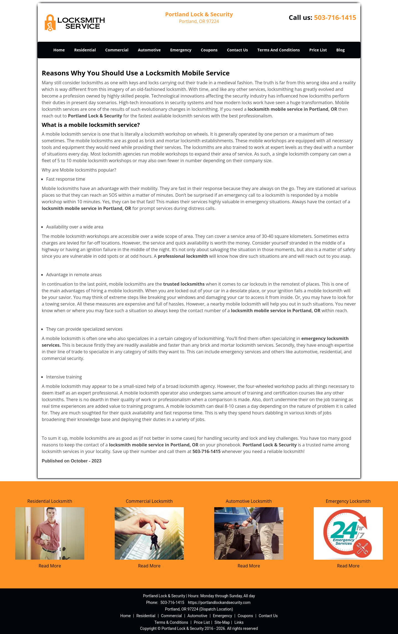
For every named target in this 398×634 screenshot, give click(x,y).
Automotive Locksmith (249, 501)
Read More (49, 566)
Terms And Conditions (278, 49)
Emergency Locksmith (348, 501)
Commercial (117, 49)
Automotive (149, 49)
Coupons (209, 49)
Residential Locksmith (49, 501)
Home (59, 49)
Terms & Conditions (171, 622)
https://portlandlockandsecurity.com (219, 602)
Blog (340, 49)
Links (238, 622)
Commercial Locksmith (149, 501)
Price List (318, 49)
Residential (85, 49)
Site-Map (222, 622)
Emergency (181, 49)
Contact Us (237, 49)
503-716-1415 (335, 17)
